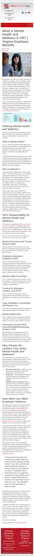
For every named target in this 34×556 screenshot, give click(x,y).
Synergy (6, 50)
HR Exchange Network (20, 522)
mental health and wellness (11, 110)
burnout (27, 92)
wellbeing (7, 210)
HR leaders (15, 237)
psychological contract (10, 421)
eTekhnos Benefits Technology (21, 552)
